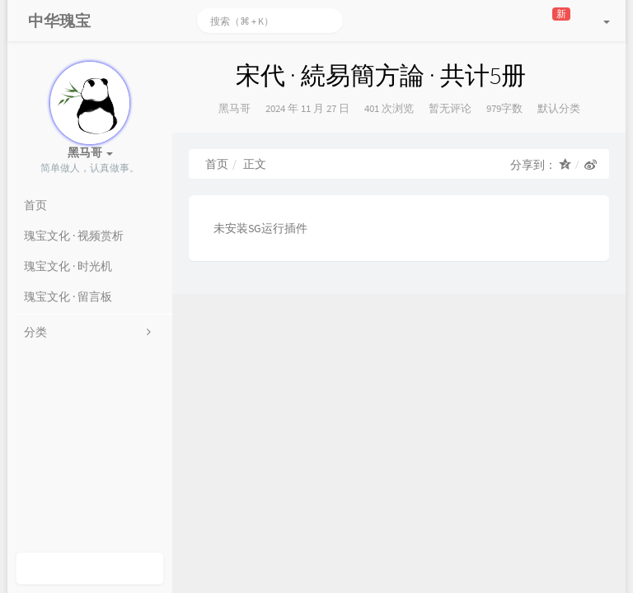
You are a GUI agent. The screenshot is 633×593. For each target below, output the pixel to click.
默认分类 (558, 108)
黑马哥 (234, 108)
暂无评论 (450, 108)
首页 (216, 163)
